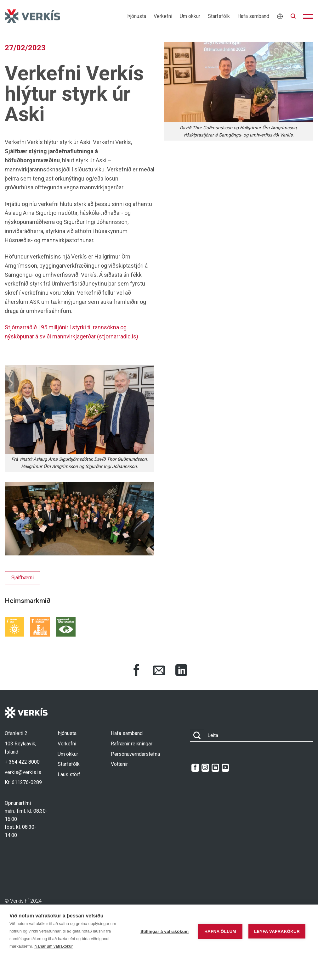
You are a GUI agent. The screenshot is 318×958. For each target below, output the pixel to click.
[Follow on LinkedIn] (215, 768)
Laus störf (69, 774)
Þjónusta (136, 16)
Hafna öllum (219, 931)
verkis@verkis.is (23, 772)
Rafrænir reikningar (131, 744)
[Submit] (197, 735)
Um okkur (190, 16)
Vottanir (119, 764)
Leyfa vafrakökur (277, 931)
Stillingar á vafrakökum (163, 931)
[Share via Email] (159, 671)
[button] (293, 16)
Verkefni (163, 16)
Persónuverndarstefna (135, 754)
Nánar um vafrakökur (53, 946)
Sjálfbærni (22, 578)
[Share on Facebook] (137, 671)
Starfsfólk (219, 16)
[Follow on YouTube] (225, 768)
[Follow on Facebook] (195, 768)
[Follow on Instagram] (205, 768)
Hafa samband (253, 16)
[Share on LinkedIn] (181, 671)
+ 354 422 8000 (22, 762)
